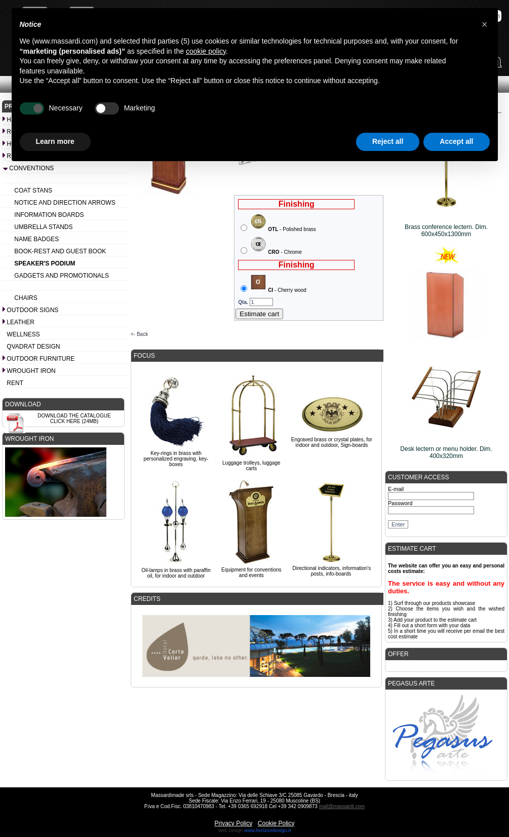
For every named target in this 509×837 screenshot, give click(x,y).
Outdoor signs (32, 310)
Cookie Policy (276, 823)
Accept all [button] (456, 141)
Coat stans (33, 190)
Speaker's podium (44, 263)
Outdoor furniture (40, 358)
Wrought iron (31, 370)
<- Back (139, 334)
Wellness (23, 334)
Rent (15, 383)
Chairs (25, 297)
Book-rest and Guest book (60, 251)
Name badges (36, 239)
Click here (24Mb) (74, 421)
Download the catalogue (73, 415)
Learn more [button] (55, 141)
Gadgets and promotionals (61, 275)
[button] (485, 24)
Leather (20, 322)
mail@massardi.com (342, 806)
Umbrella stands (43, 227)
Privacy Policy (233, 823)
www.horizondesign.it (267, 830)
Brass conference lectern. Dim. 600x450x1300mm (446, 230)
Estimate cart (259, 314)
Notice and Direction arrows (64, 202)
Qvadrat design (33, 346)
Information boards (49, 214)
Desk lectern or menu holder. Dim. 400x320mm (446, 452)
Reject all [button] (387, 141)
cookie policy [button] (206, 51)
